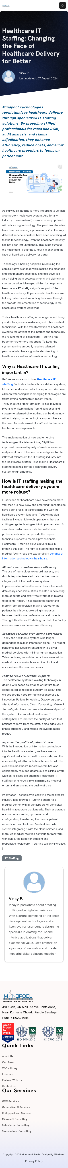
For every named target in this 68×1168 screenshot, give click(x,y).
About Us (7, 1056)
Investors (7, 1074)
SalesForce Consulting (16, 1125)
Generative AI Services (16, 1107)
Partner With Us (12, 1080)
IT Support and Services (17, 1113)
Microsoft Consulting (15, 1119)
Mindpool (59, 1154)
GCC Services (10, 1101)
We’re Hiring (9, 1068)
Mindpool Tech (31, 1154)
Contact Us (9, 1086)
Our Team (8, 1062)
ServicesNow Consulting (17, 1131)
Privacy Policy (34, 1161)
